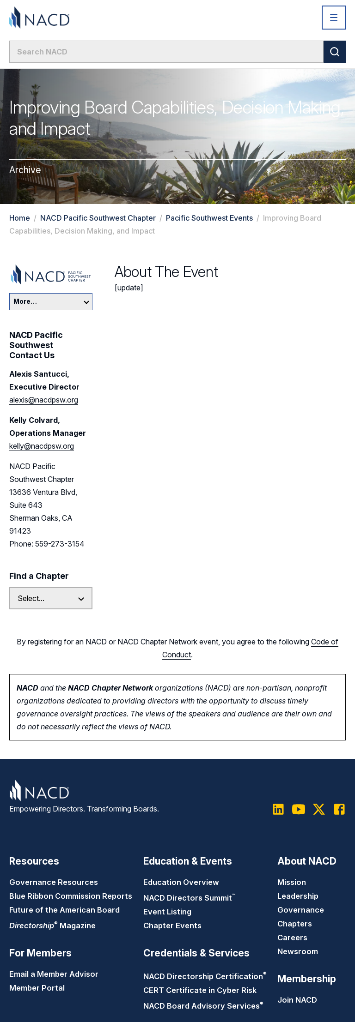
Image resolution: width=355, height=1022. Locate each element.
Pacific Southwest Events (209, 217)
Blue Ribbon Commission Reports (70, 896)
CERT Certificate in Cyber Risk (200, 990)
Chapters (294, 923)
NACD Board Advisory (203, 1005)
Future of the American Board (64, 909)
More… (51, 301)
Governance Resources (53, 882)
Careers (292, 937)
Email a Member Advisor (53, 974)
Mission (291, 882)
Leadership (297, 896)
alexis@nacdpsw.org (43, 399)
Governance (300, 909)
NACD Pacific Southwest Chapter (98, 217)
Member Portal (37, 987)
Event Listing (167, 911)
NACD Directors (189, 897)
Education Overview (181, 882)
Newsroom (297, 951)
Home (19, 217)
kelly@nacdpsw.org (41, 446)
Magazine (52, 925)
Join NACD (297, 999)
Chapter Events (172, 925)
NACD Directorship (205, 976)
